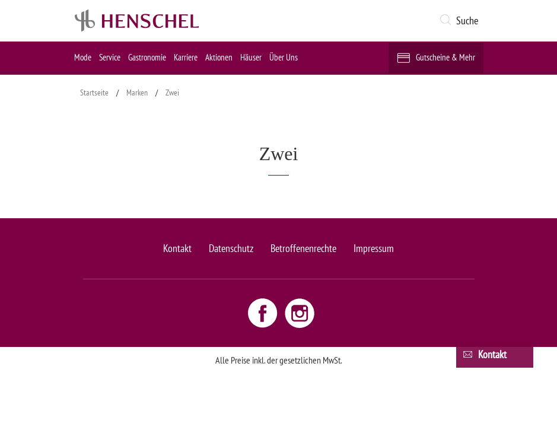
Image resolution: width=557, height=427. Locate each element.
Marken (137, 92)
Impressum (374, 248)
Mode (82, 57)
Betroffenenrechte (303, 248)
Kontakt (177, 248)
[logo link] (137, 21)
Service (109, 57)
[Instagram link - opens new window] (299, 312)
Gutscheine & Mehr (445, 57)
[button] (461, 20)
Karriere (186, 57)
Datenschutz (231, 248)
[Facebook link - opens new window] (264, 312)
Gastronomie (147, 57)
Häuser (251, 57)
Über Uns (283, 57)
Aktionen (219, 57)
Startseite (94, 92)
